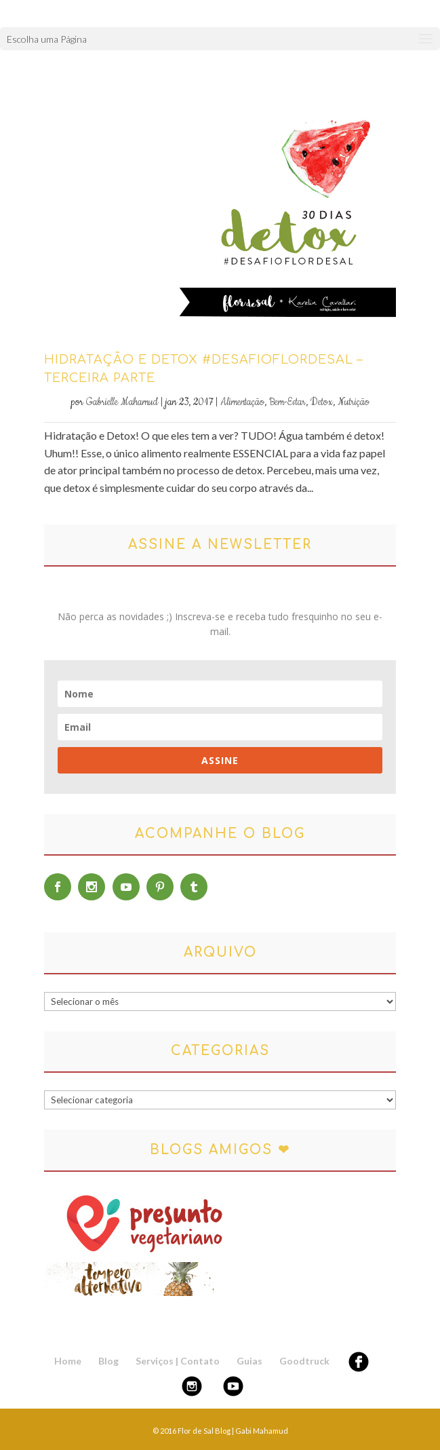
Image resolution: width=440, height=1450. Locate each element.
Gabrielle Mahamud (122, 402)
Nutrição (353, 402)
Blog (108, 1361)
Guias (249, 1361)
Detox (322, 402)
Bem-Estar (287, 402)
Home (67, 1361)
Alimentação (242, 402)
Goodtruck (304, 1361)
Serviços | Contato (178, 1361)
